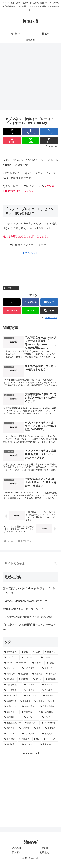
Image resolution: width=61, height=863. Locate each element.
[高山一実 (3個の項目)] (49, 684)
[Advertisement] (30, 77)
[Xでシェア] (12, 131)
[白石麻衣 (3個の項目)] (31, 684)
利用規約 (44, 852)
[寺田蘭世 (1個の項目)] (12, 717)
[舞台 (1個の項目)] (38, 728)
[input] (30, 563)
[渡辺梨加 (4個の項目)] (23, 674)
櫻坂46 (44, 847)
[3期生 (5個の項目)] (51, 663)
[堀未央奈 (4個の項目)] (37, 674)
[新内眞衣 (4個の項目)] (10, 679)
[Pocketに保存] (12, 140)
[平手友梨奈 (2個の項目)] (12, 690)
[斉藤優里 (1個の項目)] (25, 701)
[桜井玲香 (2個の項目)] (49, 690)
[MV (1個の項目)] (36, 739)
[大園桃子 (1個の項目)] (25, 739)
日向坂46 (16, 852)
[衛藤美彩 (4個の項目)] (24, 679)
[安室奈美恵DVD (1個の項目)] (13, 722)
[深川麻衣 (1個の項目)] (11, 744)
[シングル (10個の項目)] (49, 657)
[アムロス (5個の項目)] (11, 668)
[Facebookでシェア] (31, 131)
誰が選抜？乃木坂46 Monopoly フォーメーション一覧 (29, 590)
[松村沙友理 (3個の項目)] (12, 684)
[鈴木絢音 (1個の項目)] (39, 701)
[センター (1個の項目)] (29, 744)
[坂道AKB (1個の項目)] (11, 712)
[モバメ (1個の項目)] (31, 717)
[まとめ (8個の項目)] (38, 663)
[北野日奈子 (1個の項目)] (32, 722)
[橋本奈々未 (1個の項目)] (10, 701)
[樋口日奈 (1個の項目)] (10, 728)
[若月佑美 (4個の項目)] (51, 674)
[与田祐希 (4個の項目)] (9, 674)
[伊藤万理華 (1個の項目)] (29, 706)
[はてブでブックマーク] (49, 131)
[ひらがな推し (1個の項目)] (48, 712)
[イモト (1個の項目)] (52, 701)
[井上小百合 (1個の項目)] (50, 739)
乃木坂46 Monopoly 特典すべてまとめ (25, 601)
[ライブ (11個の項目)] (11, 657)
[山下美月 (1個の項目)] (51, 728)
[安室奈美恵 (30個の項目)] (11, 652)
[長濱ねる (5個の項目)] (49, 668)
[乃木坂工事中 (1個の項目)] (48, 706)
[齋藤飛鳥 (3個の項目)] (51, 679)
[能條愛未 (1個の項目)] (28, 712)
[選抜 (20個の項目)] (25, 652)
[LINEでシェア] (31, 140)
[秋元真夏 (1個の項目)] (49, 733)
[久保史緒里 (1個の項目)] (30, 733)
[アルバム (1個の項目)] (11, 733)
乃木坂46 (16, 847)
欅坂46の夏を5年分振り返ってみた (23, 609)
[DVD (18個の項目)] (37, 652)
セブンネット (30, 253)
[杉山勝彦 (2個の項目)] (31, 690)
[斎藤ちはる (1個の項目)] (11, 706)
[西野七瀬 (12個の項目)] (50, 652)
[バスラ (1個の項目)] (49, 717)
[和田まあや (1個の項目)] (48, 744)
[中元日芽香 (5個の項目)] (30, 668)
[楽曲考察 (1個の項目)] (50, 695)
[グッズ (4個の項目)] (38, 679)
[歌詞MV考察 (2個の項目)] (12, 695)
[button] (49, 140)
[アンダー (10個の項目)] (29, 657)
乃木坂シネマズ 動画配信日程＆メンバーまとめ (29, 627)
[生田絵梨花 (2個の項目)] (32, 695)
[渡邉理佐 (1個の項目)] (10, 739)
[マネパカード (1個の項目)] (49, 722)
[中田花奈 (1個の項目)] (25, 728)
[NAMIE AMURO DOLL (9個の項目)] (16, 663)
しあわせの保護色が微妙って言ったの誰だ (28, 616)
